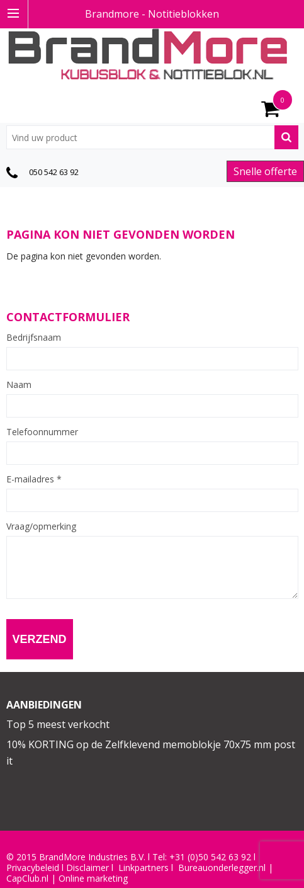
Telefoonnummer (42, 432)
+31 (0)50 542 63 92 (210, 857)
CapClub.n (26, 879)
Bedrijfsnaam (33, 337)
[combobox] (152, 137)
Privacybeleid (32, 868)
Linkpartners (143, 868)
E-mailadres (34, 479)
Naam (18, 384)
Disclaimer (87, 868)
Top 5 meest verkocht (58, 724)
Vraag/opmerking (41, 526)
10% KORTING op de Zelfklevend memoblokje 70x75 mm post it (150, 752)
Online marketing (93, 879)
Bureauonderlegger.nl (222, 868)
